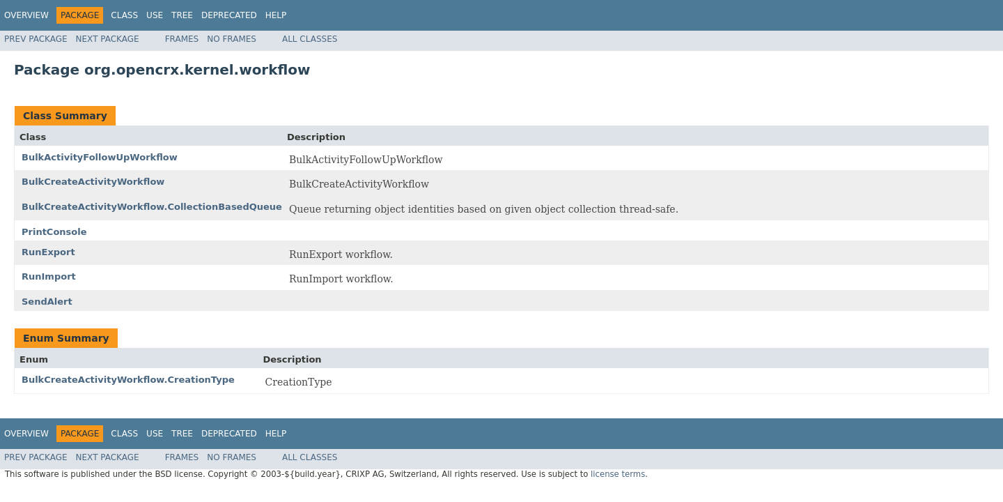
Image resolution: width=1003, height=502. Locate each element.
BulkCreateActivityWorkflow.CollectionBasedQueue (152, 206)
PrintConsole (54, 232)
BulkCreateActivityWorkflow (93, 181)
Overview (26, 15)
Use (154, 15)
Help (276, 15)
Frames (182, 39)
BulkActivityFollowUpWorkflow (100, 157)
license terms (618, 474)
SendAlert (47, 301)
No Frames (231, 39)
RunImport (49, 276)
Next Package (107, 39)
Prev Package (36, 39)
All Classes (309, 39)
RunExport (48, 252)
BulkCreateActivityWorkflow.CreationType (128, 379)
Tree (182, 15)
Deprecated (229, 15)
